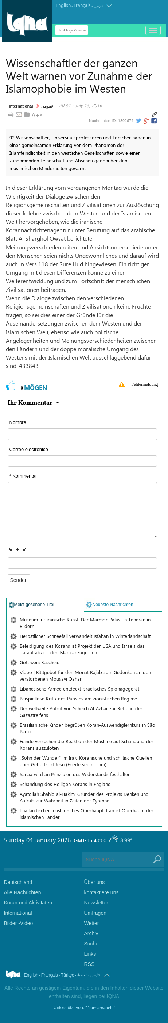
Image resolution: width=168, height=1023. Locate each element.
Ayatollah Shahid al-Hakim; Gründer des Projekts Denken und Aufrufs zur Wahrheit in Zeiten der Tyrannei (84, 797)
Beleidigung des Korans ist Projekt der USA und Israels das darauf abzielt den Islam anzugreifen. (82, 649)
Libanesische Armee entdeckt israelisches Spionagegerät (79, 688)
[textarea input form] (82, 509)
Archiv (91, 933)
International (21, 106)
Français (82, 5)
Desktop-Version (71, 30)
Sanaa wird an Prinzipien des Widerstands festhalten (75, 774)
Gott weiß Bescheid (40, 662)
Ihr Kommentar (30, 402)
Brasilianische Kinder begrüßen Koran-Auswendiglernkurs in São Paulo (87, 728)
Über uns (94, 882)
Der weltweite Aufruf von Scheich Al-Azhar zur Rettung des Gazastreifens (81, 711)
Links (90, 954)
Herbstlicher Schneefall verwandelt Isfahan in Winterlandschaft (85, 636)
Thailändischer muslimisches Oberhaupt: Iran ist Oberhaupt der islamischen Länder (86, 813)
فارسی (98, 6)
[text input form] (82, 434)
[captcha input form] (82, 563)
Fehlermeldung (145, 384)
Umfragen (95, 913)
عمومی (47, 106)
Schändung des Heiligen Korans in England (65, 784)
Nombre (17, 422)
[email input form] (82, 461)
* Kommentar (23, 476)
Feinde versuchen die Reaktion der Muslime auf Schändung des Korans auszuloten (87, 744)
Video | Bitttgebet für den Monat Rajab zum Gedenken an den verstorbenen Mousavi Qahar (85, 675)
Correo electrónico (28, 449)
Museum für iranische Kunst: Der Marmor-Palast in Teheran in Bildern (85, 622)
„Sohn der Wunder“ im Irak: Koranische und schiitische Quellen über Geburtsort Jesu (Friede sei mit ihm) (86, 761)
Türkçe (67, 975)
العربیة (82, 975)
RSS (89, 964)
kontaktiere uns (101, 892)
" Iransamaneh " (100, 1007)
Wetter (91, 923)
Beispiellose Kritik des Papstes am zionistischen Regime (78, 698)
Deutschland (18, 882)
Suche (91, 944)
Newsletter (96, 903)
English (63, 5)
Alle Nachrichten (22, 892)
